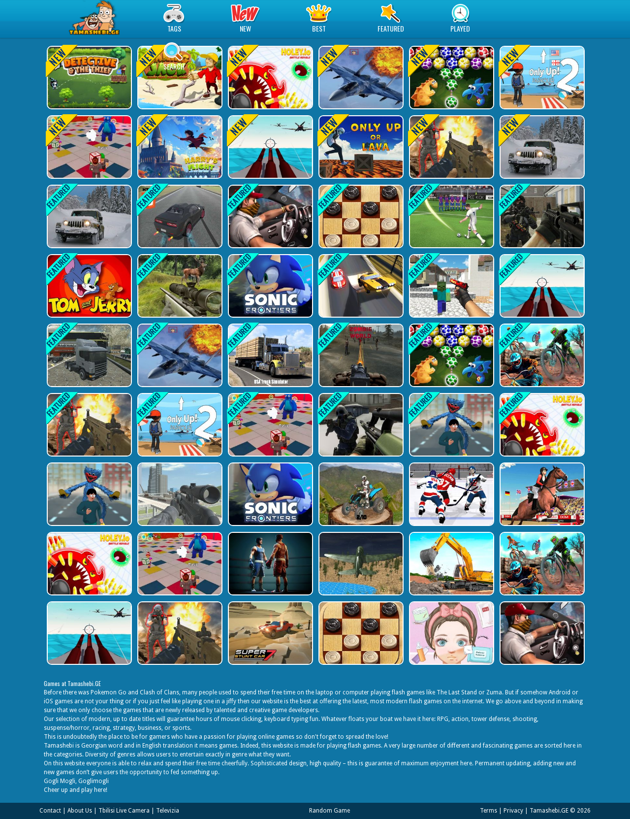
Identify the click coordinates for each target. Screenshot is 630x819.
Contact (50, 810)
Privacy (513, 810)
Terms (488, 810)
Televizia (167, 810)
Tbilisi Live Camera (124, 810)
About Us (79, 810)
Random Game (329, 810)
